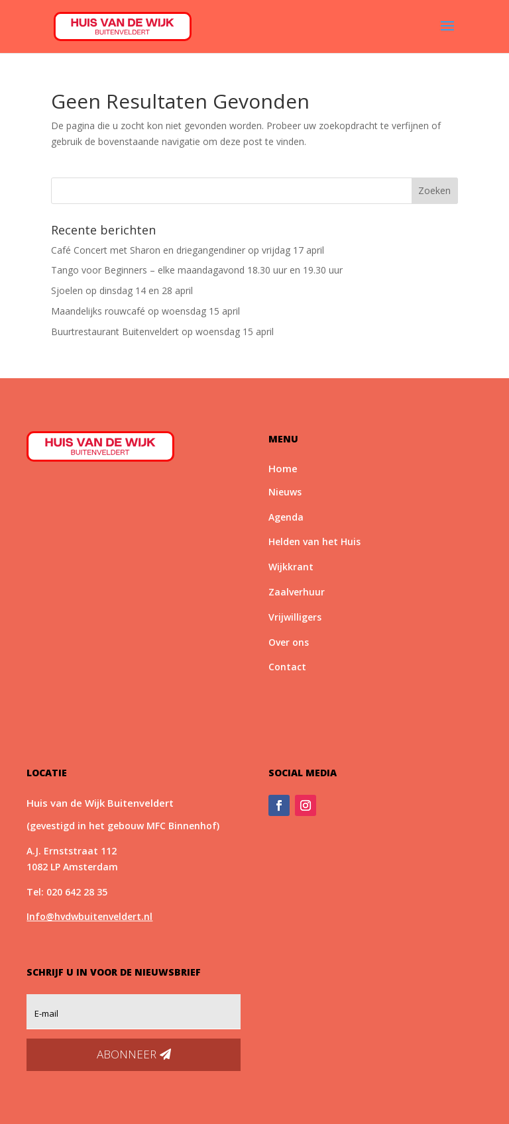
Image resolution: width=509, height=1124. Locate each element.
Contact (287, 666)
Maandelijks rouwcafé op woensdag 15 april (145, 311)
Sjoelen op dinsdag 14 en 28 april (122, 290)
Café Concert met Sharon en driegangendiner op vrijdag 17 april (187, 250)
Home (283, 468)
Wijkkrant (290, 566)
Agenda (286, 517)
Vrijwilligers (294, 617)
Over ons (288, 642)
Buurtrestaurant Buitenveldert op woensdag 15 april (162, 331)
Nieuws (285, 491)
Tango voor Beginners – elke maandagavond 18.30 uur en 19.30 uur (197, 270)
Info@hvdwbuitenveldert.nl (89, 916)
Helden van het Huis (314, 541)
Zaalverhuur (296, 592)
